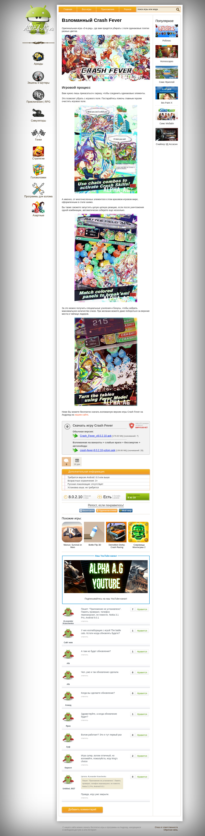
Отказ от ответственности (166, 827)
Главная (68, 9)
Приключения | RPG (38, 95)
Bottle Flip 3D (95, 545)
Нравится (142, 609)
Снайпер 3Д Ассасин (167, 136)
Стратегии (38, 152)
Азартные (38, 209)
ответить (84, 621)
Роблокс (167, 33)
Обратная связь (171, 830)
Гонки (38, 133)
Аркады (38, 57)
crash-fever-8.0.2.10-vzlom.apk (97, 450)
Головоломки (38, 171)
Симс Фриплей (167, 74)
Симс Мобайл (167, 116)
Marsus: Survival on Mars (73, 546)
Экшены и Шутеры (38, 76)
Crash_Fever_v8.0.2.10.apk (95, 435)
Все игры (86, 9)
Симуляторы (38, 114)
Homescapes (167, 54)
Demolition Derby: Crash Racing (117, 546)
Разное (127, 9)
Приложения (107, 9)
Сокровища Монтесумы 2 (139, 546)
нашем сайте (81, 414)
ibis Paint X (167, 95)
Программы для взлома (38, 190)
